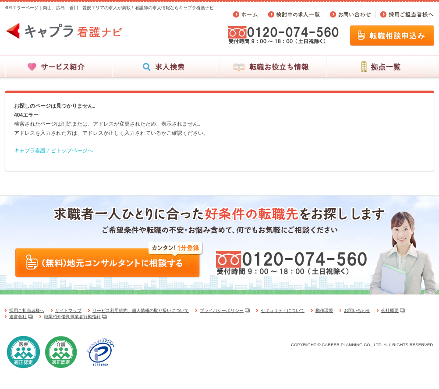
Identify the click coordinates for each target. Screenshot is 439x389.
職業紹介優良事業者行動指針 (72, 316)
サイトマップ (68, 310)
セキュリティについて (282, 310)
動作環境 (324, 310)
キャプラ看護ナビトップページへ (53, 150)
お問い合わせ (357, 310)
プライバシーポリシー (222, 310)
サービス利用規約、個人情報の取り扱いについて (140, 310)
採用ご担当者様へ (26, 310)
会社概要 (390, 310)
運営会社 (18, 316)
